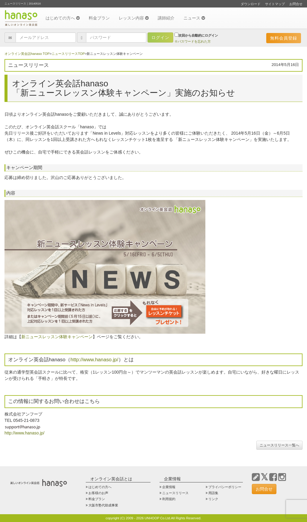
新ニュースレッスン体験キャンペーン (57, 336)
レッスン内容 (134, 18)
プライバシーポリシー (224, 487)
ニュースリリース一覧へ (279, 445)
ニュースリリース (175, 493)
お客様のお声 (98, 493)
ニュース (194, 18)
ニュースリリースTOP (68, 53)
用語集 (213, 493)
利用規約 (168, 499)
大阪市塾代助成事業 (103, 505)
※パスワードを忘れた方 (192, 41)
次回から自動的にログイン (196, 35)
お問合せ (296, 4)
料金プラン (99, 18)
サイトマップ (275, 4)
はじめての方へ (63, 18)
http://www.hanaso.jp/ (94, 359)
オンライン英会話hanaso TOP (26, 53)
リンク (213, 499)
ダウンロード (251, 4)
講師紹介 (166, 18)
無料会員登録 (283, 38)
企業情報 (168, 487)
